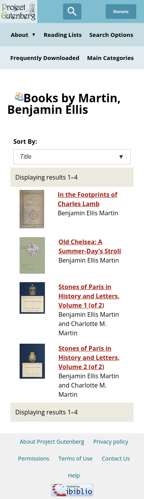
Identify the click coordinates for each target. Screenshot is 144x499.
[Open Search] (72, 11)
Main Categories (110, 58)
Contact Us (116, 458)
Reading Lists (63, 34)
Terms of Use (75, 458)
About (23, 34)
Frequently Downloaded (44, 58)
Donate (121, 11)
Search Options (111, 34)
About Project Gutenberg (52, 441)
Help (74, 475)
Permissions (34, 458)
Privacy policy (110, 441)
